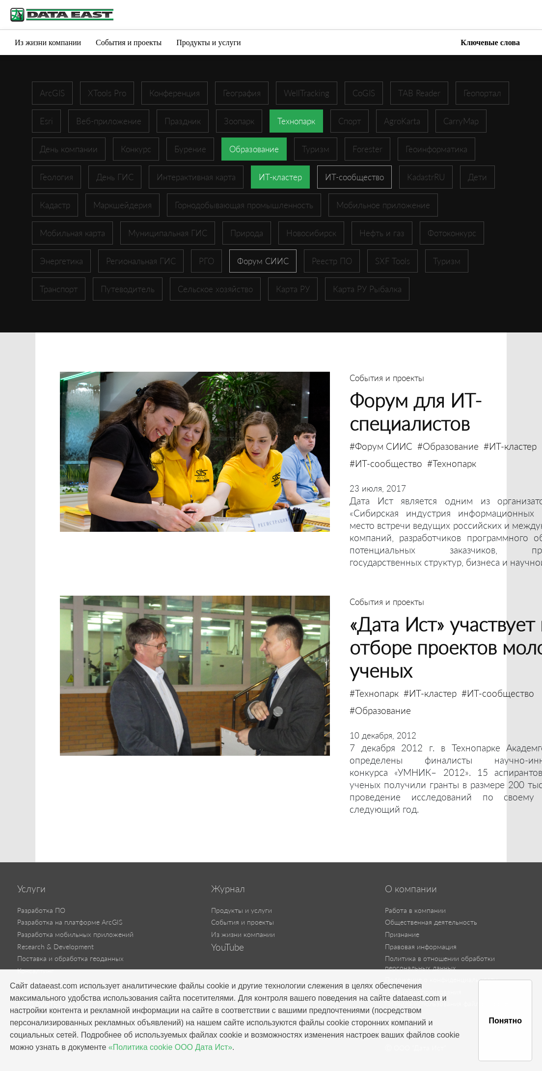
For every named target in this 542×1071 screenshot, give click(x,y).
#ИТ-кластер (510, 446)
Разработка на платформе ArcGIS (69, 922)
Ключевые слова (490, 42)
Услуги (31, 888)
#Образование (448, 446)
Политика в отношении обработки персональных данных (440, 963)
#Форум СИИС (381, 446)
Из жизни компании (48, 42)
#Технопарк (451, 463)
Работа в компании (415, 910)
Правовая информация (421, 946)
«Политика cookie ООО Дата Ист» (170, 1047)
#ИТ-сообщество (386, 463)
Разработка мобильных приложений (75, 934)
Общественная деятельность (431, 922)
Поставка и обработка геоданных (70, 958)
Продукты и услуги (208, 42)
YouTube (227, 947)
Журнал (228, 888)
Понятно (505, 1020)
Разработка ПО (41, 910)
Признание (402, 934)
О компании (411, 888)
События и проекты (129, 42)
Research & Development (55, 946)
